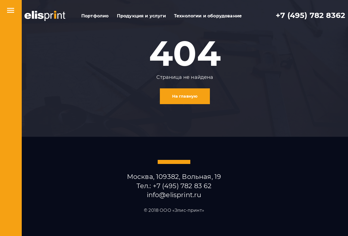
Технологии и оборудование (208, 15)
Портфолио (94, 15)
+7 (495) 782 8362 (310, 15)
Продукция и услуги (141, 15)
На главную (185, 96)
